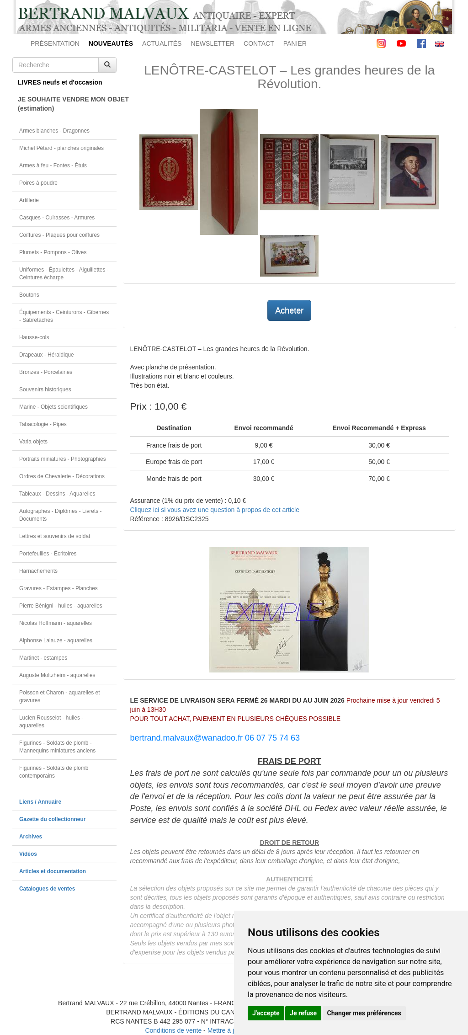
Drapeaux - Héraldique (46, 355)
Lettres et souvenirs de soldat (54, 536)
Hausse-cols (34, 337)
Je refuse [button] (303, 1013)
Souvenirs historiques (45, 389)
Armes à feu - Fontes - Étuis (53, 165)
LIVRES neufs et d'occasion (60, 82)
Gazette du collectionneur (52, 819)
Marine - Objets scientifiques (53, 407)
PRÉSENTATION (55, 43)
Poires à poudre (38, 183)
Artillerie (29, 200)
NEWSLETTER (212, 43)
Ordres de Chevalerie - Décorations (62, 476)
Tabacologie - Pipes (43, 424)
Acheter (289, 310)
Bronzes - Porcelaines (45, 372)
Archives (30, 836)
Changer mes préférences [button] (364, 1013)
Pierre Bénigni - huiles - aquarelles (60, 606)
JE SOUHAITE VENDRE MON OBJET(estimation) (67, 104)
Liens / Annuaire (40, 802)
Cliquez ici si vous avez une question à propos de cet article (214, 509)
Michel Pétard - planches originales (61, 148)
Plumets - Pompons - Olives (52, 252)
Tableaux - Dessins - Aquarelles (57, 494)
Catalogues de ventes (47, 889)
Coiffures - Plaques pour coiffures (59, 235)
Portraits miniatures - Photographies (62, 459)
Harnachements (38, 571)
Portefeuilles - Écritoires (48, 553)
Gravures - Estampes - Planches (58, 588)
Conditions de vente (173, 1030)
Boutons (29, 295)
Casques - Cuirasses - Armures (57, 217)
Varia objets (33, 441)
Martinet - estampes (43, 658)
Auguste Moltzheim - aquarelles (57, 675)
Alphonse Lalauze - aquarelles (55, 640)
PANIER (295, 43)
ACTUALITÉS (161, 43)
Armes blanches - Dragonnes (54, 131)
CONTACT (259, 43)
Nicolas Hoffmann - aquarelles (55, 623)
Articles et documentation (52, 871)
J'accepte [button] (266, 1013)
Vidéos (28, 854)
